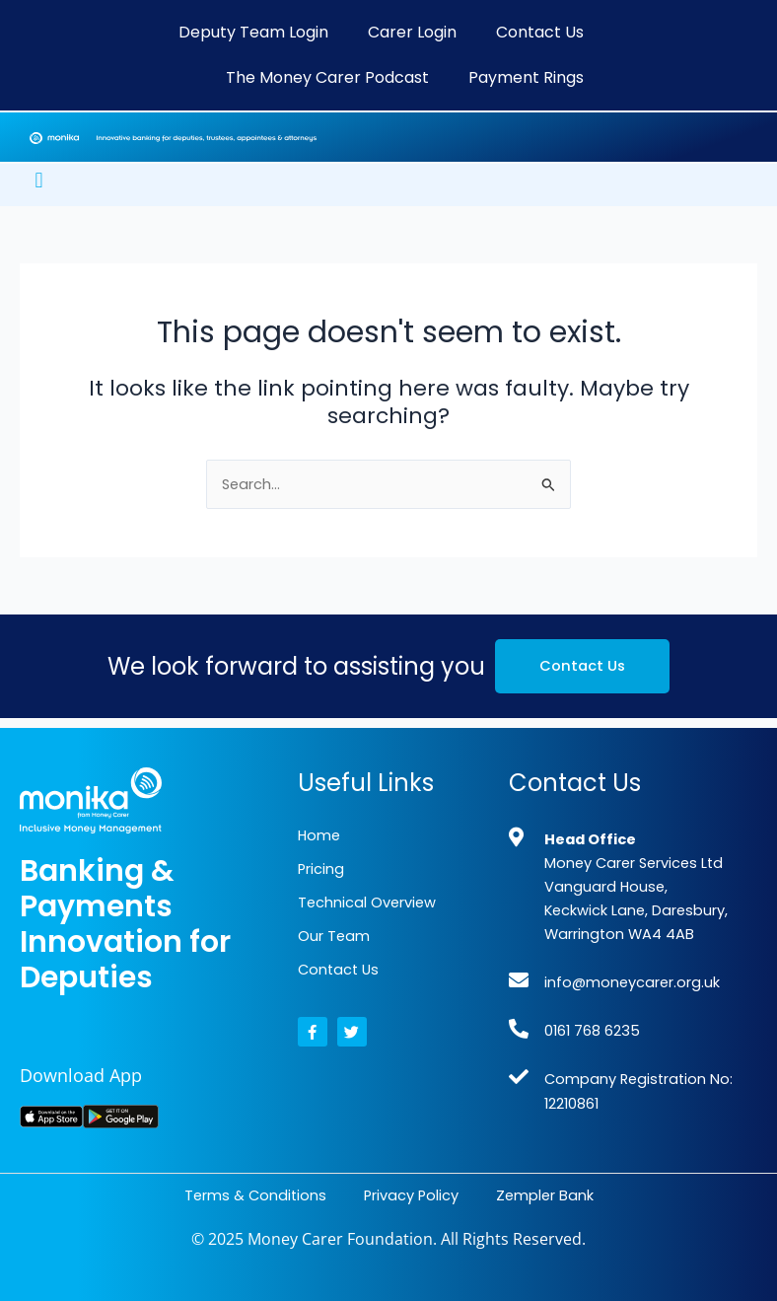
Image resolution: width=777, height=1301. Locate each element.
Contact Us (540, 32)
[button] (39, 180)
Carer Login (412, 32)
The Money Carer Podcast (327, 77)
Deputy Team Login (253, 32)
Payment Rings (526, 77)
